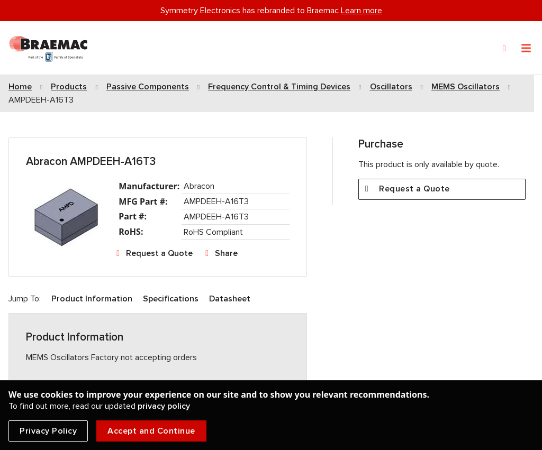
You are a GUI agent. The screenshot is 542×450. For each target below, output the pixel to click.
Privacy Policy (48, 431)
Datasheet (229, 299)
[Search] (504, 48)
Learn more (361, 10)
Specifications (170, 299)
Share (226, 253)
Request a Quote (159, 253)
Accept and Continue (151, 431)
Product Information (91, 299)
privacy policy (164, 406)
